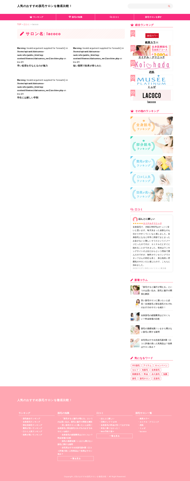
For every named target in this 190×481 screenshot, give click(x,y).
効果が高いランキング (32, 435)
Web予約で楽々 (108, 431)
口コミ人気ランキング (32, 431)
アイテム (147, 365)
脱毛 (134, 378)
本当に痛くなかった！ (110, 428)
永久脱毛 (155, 374)
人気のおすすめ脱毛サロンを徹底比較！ (44, 6)
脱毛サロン (145, 378)
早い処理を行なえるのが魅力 (32, 65)
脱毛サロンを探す (153, 17)
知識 (165, 374)
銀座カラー (144, 419)
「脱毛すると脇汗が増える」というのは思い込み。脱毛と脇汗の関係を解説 (156, 290)
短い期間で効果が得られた (87, 65)
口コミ (114, 17)
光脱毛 (145, 370)
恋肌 (142, 425)
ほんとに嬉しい (107, 419)
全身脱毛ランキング (31, 422)
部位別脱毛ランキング (32, 425)
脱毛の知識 (75, 17)
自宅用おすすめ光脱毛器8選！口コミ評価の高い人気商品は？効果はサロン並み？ (156, 343)
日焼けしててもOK (109, 422)
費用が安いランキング (32, 428)
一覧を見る (75, 458)
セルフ (135, 370)
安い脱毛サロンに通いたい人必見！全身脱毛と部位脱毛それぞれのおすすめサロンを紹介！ (156, 304)
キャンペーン (161, 365)
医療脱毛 (136, 374)
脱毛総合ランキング (31, 419)
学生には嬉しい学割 (27, 97)
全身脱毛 (155, 370)
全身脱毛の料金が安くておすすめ (115, 425)
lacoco (143, 431)
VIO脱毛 (136, 365)
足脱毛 (156, 378)
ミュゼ (143, 428)
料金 (146, 374)
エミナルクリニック (152, 223)
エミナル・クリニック (149, 422)
